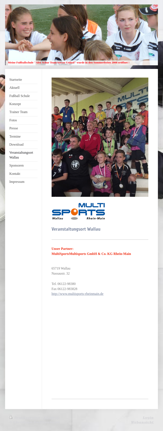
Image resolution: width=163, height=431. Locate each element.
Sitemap (51, 418)
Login (148, 418)
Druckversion (25, 418)
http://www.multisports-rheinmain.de (78, 294)
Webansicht (142, 422)
